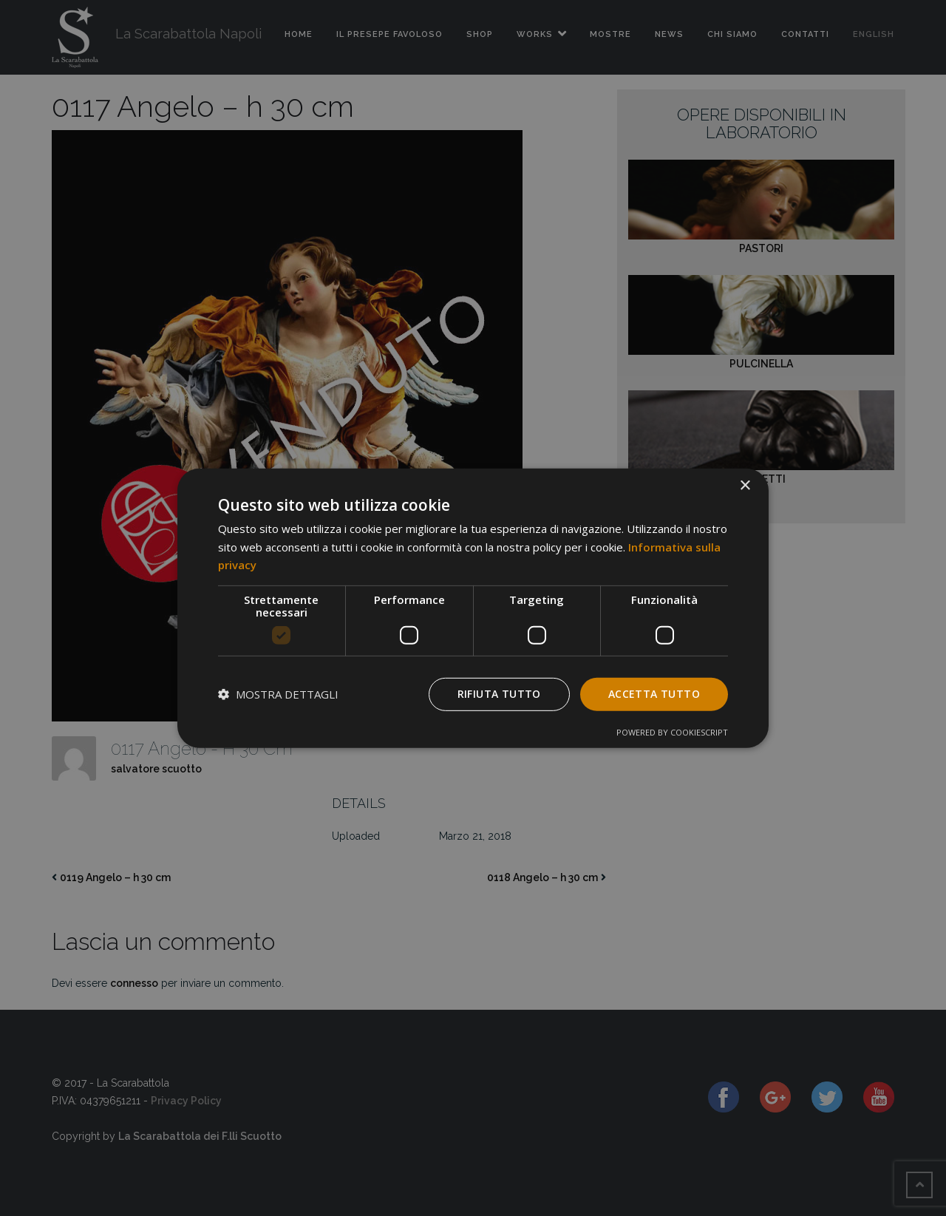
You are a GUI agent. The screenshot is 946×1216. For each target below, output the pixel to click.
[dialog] (473, 607)
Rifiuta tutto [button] (499, 694)
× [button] (744, 485)
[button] (278, 694)
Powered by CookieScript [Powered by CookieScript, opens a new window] (672, 732)
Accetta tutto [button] (654, 694)
